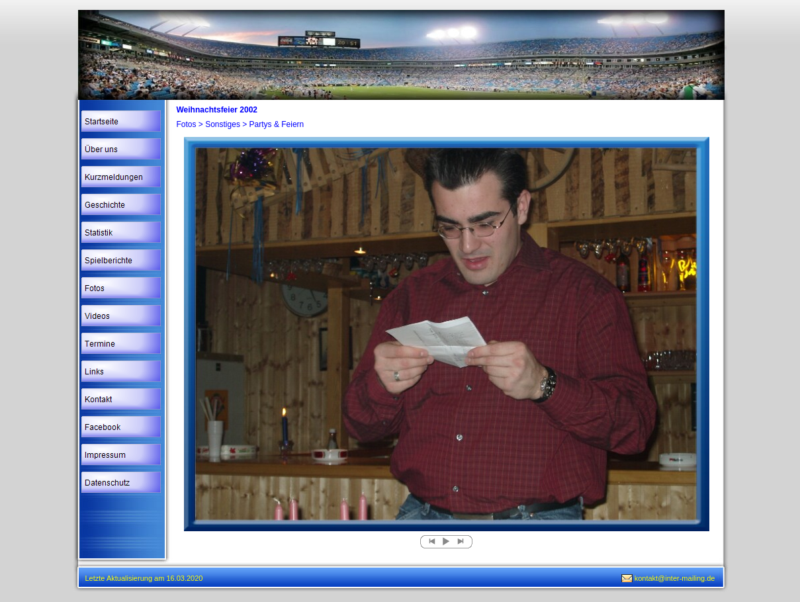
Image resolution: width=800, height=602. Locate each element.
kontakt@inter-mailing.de (675, 578)
